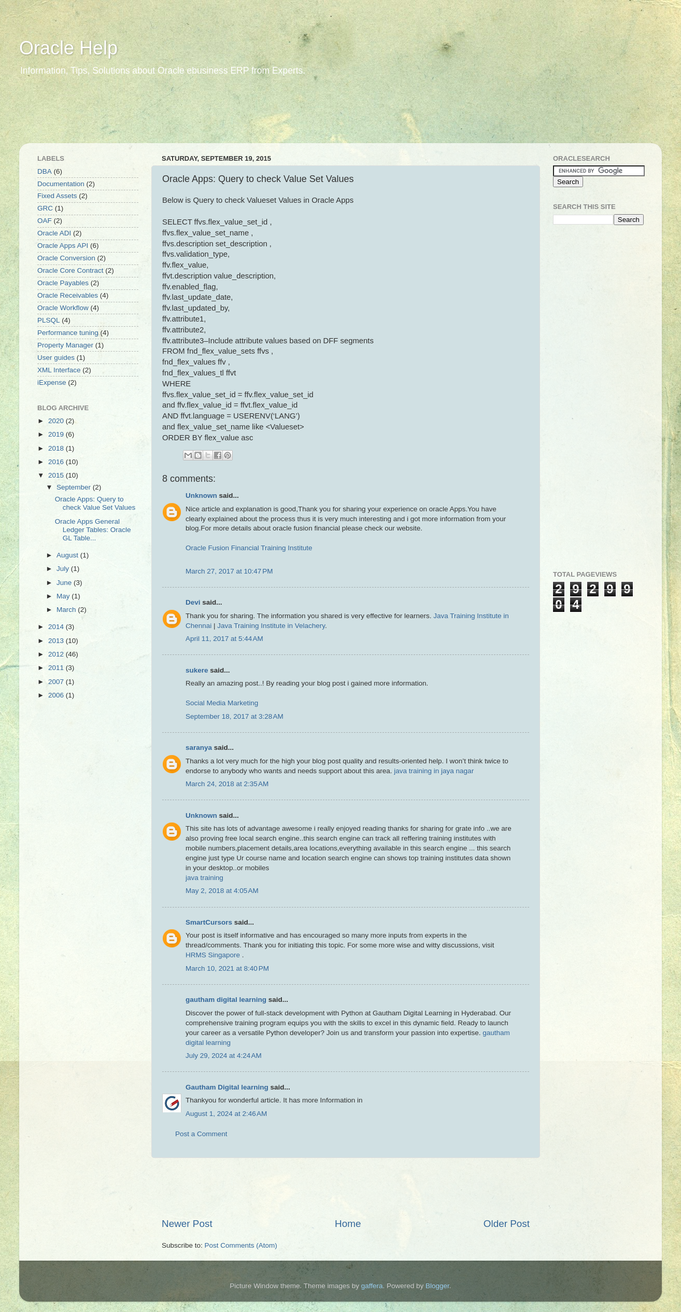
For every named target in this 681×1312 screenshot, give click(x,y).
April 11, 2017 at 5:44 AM (224, 639)
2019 (57, 434)
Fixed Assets (57, 196)
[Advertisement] (218, 116)
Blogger (437, 1286)
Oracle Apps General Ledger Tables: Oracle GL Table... (93, 530)
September (74, 487)
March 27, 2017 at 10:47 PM (229, 571)
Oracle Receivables (67, 295)
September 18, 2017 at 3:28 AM (234, 716)
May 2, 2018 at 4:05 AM (222, 891)
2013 (57, 641)
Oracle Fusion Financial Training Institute (249, 548)
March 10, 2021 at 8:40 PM (227, 968)
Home (348, 1223)
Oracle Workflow (63, 308)
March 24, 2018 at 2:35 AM (227, 784)
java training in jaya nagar (434, 771)
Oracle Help (68, 48)
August (68, 555)
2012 (57, 654)
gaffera (372, 1286)
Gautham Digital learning (227, 1087)
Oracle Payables (63, 283)
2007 (57, 682)
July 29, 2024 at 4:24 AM (224, 1055)
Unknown (201, 495)
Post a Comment (201, 1134)
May (64, 596)
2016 (57, 462)
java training (204, 878)
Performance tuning (67, 333)
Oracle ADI (54, 233)
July (63, 569)
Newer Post (187, 1223)
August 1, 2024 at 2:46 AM (226, 1114)
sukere (197, 670)
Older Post (507, 1223)
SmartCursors (209, 922)
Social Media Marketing (222, 703)
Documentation (60, 184)
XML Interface (59, 370)
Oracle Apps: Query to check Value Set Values (95, 503)
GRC (45, 208)
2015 (57, 475)
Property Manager (65, 345)
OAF (44, 221)
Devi (193, 602)
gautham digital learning (226, 999)
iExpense (51, 382)
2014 (57, 627)
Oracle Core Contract (70, 270)
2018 (57, 448)
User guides (56, 357)
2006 (57, 695)
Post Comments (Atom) (241, 1245)
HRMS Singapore (213, 955)
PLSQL (48, 320)
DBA (44, 171)
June (65, 583)
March (67, 609)
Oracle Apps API (62, 245)
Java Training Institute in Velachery (271, 626)
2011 (57, 668)
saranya (199, 747)
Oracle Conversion (66, 258)
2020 (57, 421)
